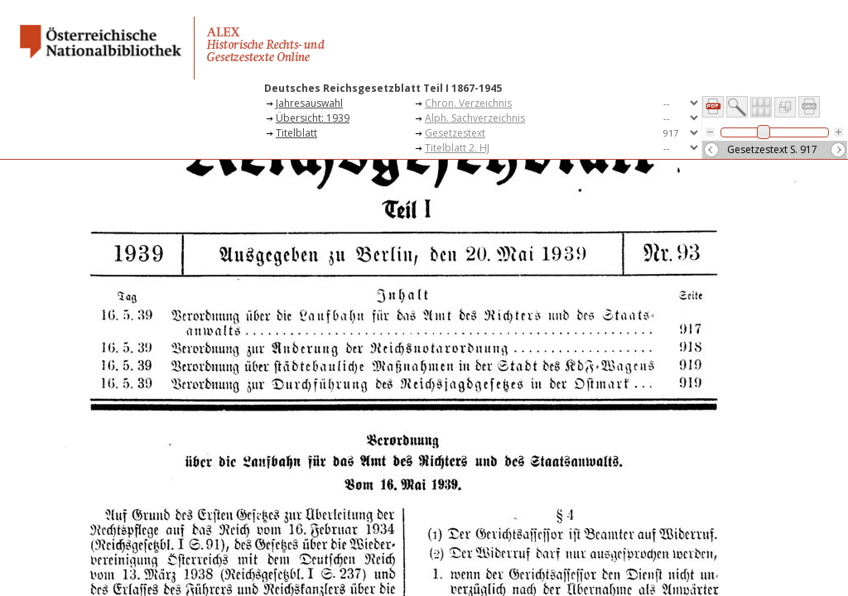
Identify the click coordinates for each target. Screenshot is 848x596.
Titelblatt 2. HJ (457, 148)
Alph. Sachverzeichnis (475, 118)
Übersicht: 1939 (312, 118)
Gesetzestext (455, 133)
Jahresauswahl (309, 103)
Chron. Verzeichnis (468, 103)
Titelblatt (296, 133)
